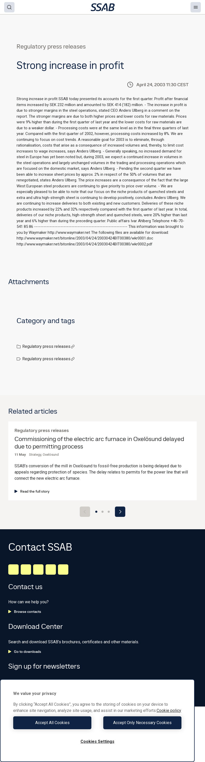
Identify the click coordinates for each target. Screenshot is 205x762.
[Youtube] (63, 569)
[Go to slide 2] (102, 512)
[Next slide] (120, 512)
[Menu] (196, 7)
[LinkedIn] (13, 569)
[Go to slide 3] (109, 512)
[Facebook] (26, 569)
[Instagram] (38, 569)
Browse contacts (24, 611)
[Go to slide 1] (96, 512)
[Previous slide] (85, 512)
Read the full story (31, 491)
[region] (97, 720)
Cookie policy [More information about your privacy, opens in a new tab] (169, 710)
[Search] (9, 7)
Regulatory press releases (48, 346)
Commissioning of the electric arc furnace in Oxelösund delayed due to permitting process (99, 442)
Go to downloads (24, 651)
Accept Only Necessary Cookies (141, 722)
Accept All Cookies (54, 722)
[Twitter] (51, 569)
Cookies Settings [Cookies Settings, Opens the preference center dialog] (97, 741)
